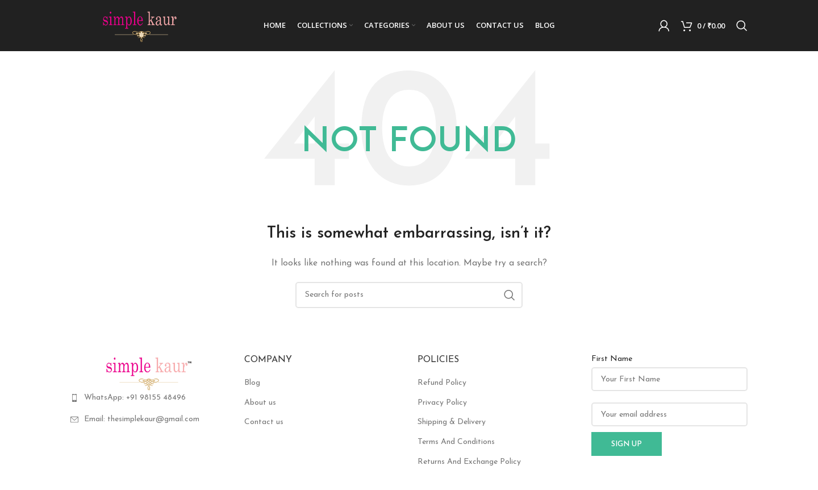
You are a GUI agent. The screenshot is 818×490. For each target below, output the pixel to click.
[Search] (742, 25)
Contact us (263, 422)
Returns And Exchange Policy (469, 462)
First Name (611, 359)
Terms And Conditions (456, 442)
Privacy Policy (442, 402)
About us (260, 402)
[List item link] (148, 398)
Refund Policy (442, 383)
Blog (252, 383)
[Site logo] (141, 25)
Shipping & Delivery (452, 422)
